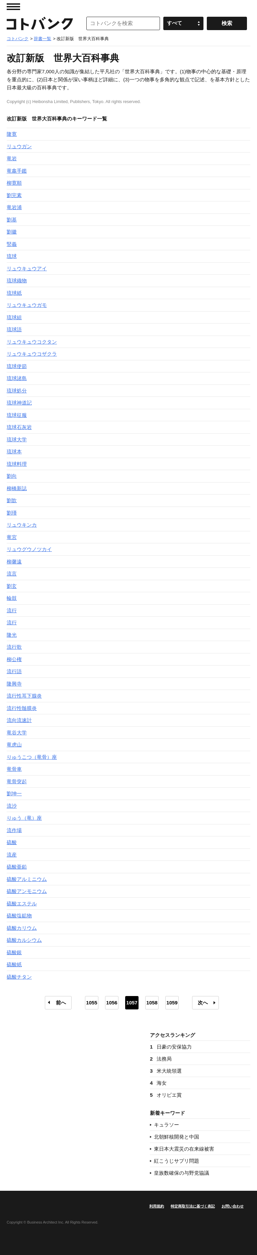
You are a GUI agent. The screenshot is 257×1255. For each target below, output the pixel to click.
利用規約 (156, 1206)
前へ (61, 1002)
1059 (171, 1002)
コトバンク (40, 23)
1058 (151, 1002)
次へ (203, 1002)
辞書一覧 (42, 38)
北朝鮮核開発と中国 (176, 1137)
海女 (158, 1082)
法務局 (161, 1058)
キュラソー (166, 1125)
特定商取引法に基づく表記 (193, 1206)
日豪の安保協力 (171, 1046)
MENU (13, 6)
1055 (91, 1002)
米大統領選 (166, 1070)
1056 (111, 1002)
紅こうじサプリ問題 (176, 1161)
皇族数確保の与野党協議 (181, 1173)
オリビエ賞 (166, 1094)
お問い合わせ (233, 1206)
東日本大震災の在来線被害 (184, 1149)
